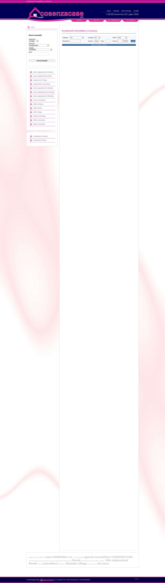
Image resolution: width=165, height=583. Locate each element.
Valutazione (130, 20)
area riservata (126, 11)
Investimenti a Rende (39, 140)
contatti (136, 11)
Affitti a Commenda (39, 120)
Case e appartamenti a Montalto (43, 88)
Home (33, 27)
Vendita (79, 20)
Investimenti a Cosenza (40, 136)
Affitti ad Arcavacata (39, 116)
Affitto (96, 20)
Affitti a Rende (37, 108)
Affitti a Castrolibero (39, 124)
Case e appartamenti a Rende (42, 76)
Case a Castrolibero (39, 100)
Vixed (137, 579)
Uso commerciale (113, 20)
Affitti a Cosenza (38, 104)
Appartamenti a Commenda (41, 84)
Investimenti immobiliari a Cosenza (79, 31)
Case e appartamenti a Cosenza (43, 72)
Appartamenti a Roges (40, 80)
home (109, 11)
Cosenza (48, 1)
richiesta (116, 11)
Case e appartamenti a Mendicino (43, 96)
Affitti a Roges (37, 112)
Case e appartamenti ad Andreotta (43, 92)
